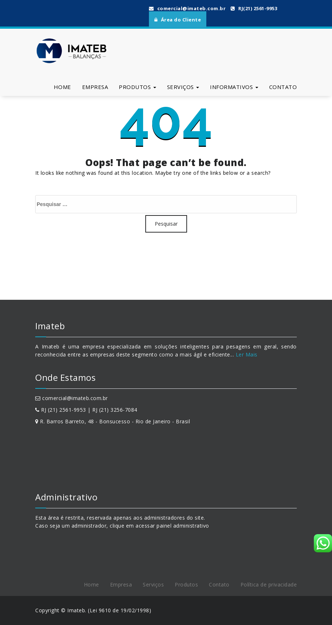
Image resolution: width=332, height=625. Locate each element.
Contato (283, 86)
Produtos (137, 86)
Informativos (234, 86)
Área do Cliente (177, 19)
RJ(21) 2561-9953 (254, 8)
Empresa (95, 86)
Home (62, 86)
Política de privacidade (268, 584)
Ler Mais (246, 354)
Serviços (183, 86)
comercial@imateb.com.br (187, 8)
